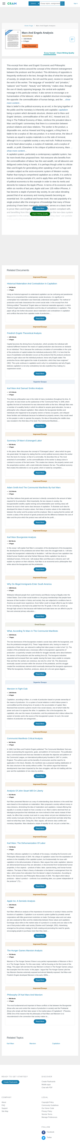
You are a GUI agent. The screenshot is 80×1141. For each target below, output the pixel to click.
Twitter (49, 1137)
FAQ (3, 1105)
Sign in (76, 3)
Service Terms (47, 1114)
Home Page (29, 25)
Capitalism (56, 1043)
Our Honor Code (48, 1108)
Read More (40, 318)
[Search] (62, 3)
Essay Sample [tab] (49, 53)
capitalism (63, 110)
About (4, 1102)
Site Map (5, 1111)
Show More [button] (40, 208)
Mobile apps (46, 1084)
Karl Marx (10, 1043)
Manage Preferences (49, 1117)
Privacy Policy (47, 1111)
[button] (3, 3)
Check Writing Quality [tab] (65, 53)
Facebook (50, 1132)
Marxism (33, 1043)
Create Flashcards (10, 1082)
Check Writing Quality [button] (40, 214)
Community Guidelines (50, 1105)
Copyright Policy (48, 1102)
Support (4, 1108)
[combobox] (34, 3)
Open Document (30, 46)
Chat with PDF (47, 1087)
